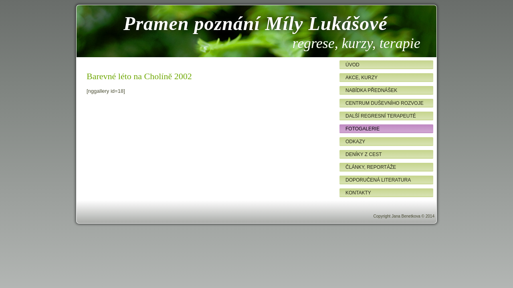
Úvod (352, 65)
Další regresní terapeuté (380, 116)
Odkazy (355, 141)
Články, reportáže (370, 167)
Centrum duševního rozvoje (384, 103)
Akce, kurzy (361, 77)
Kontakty (358, 193)
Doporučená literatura (378, 180)
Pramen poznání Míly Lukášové (255, 23)
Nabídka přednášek (371, 90)
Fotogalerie (362, 129)
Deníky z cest (363, 154)
